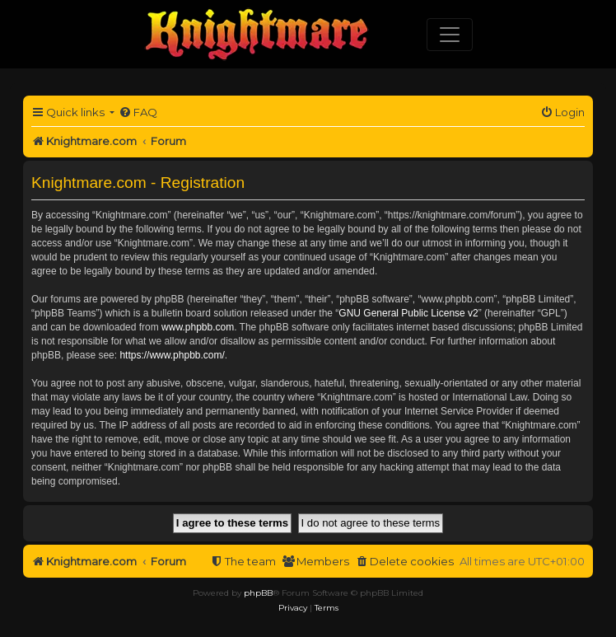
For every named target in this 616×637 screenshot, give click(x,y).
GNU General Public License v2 (408, 313)
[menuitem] (138, 112)
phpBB (258, 593)
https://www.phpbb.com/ (171, 355)
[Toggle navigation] (450, 34)
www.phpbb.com (197, 327)
